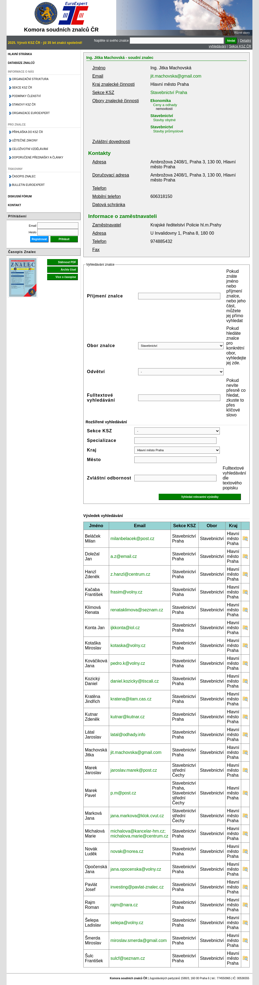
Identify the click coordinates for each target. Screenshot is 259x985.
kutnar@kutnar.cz (127, 716)
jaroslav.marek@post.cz (133, 770)
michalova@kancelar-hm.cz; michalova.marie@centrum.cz (139, 833)
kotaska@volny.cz (128, 645)
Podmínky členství (26, 96)
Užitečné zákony (25, 140)
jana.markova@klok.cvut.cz (137, 815)
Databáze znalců (21, 62)
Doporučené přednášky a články (37, 157)
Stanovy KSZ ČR (24, 104)
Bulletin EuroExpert (28, 184)
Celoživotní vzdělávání (30, 149)
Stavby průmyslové (168, 131)
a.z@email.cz (123, 556)
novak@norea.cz (126, 851)
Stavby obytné (164, 120)
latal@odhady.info (127, 734)
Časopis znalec (24, 176)
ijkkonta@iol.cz (125, 627)
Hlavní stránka (20, 54)
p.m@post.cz (123, 793)
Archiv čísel (68, 269)
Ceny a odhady (165, 105)
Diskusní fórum (20, 196)
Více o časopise (66, 277)
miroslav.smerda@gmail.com (138, 940)
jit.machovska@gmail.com (175, 76)
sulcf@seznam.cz (127, 958)
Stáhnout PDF (67, 262)
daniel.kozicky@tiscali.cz (134, 681)
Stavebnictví (161, 115)
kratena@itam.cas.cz (131, 699)
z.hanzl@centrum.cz (130, 574)
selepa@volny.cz (126, 922)
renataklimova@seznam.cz (136, 610)
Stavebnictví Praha (168, 92)
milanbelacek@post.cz (132, 538)
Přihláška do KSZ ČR (27, 132)
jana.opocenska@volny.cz (135, 869)
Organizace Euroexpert (31, 113)
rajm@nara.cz (124, 904)
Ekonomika (160, 100)
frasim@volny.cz (126, 592)
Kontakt (14, 205)
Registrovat (39, 239)
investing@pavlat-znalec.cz (137, 887)
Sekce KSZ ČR (240, 46)
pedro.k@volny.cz (127, 663)
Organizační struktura (30, 79)
